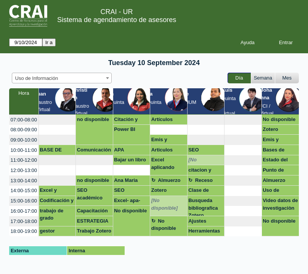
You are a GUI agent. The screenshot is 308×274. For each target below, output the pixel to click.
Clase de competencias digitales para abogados (204, 191)
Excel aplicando (163, 163)
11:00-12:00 (24, 160)
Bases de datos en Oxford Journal (273, 151)
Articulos (162, 150)
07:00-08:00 (24, 120)
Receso (204, 180)
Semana (263, 78)
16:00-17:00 (24, 211)
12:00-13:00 (24, 170)
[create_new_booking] (57, 120)
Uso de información (277, 191)
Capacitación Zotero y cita (92, 212)
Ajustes (197, 221)
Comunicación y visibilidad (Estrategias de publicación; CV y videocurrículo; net (94, 151)
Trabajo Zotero (94, 231)
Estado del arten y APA (276, 161)
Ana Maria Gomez (126, 181)
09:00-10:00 (24, 140)
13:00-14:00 (24, 180)
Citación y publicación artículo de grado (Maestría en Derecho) (128, 120)
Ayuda (248, 42)
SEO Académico (201, 151)
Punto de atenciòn (273, 171)
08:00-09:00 (24, 129)
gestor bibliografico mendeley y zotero (54, 232)
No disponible (279, 119)
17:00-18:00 (24, 221)
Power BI (124, 129)
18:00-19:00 (24, 231)
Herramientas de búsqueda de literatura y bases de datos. (204, 232)
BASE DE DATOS (51, 151)
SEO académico (90, 194)
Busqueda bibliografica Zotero (203, 207)
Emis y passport (161, 141)
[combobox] (62, 78)
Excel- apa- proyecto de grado (128, 202)
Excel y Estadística (53, 191)
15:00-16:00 (24, 201)
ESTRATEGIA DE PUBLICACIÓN (94, 222)
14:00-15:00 (24, 190)
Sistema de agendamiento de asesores (116, 20)
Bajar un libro (130, 159)
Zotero (270, 129)
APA (119, 150)
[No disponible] (201, 161)
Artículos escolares (162, 120)
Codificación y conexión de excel (57, 202)
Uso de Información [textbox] (36, 78)
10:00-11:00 (24, 150)
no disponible (93, 119)
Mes (287, 78)
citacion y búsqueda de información (203, 171)
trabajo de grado (51, 214)
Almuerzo (169, 180)
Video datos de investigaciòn (280, 204)
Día (239, 78)
